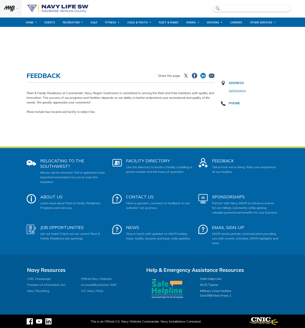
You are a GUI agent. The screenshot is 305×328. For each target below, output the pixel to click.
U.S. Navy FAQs (92, 291)
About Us (51, 197)
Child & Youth (137, 22)
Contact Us (140, 197)
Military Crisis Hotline (215, 291)
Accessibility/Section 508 (98, 285)
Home (29, 22)
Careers (236, 22)
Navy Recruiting (38, 291)
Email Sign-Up (228, 227)
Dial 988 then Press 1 (215, 295)
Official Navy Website (96, 279)
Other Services (261, 22)
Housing (213, 22)
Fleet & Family (169, 22)
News (132, 227)
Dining (191, 22)
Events (50, 22)
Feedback (223, 161)
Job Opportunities (62, 227)
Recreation (71, 22)
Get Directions (237, 90)
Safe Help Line (210, 279)
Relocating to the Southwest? (62, 163)
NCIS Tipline (209, 285)
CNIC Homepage (39, 279)
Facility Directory (148, 161)
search (218, 8)
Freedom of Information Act (46, 285)
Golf (94, 22)
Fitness (110, 22)
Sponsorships (228, 197)
